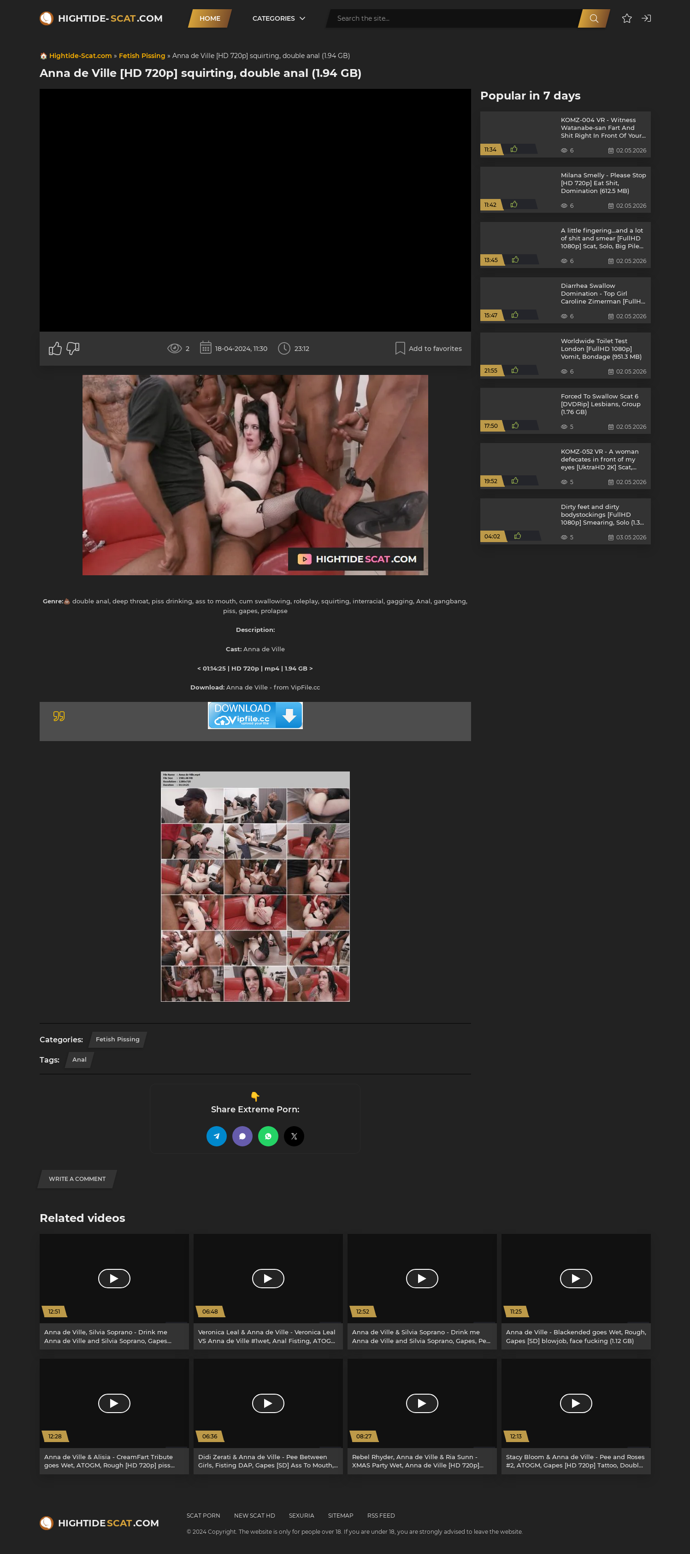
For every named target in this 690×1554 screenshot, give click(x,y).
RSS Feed (381, 1515)
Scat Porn (203, 1515)
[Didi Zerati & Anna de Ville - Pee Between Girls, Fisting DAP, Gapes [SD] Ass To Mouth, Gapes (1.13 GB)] (268, 1416)
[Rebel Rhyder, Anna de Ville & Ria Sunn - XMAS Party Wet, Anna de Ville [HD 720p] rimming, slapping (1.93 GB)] (422, 1416)
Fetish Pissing (142, 56)
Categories (274, 18)
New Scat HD (254, 1515)
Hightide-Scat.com (80, 56)
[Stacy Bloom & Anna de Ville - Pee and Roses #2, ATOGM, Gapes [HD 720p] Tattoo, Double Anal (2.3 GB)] (576, 1416)
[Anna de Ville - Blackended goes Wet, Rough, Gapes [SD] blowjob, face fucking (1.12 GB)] (576, 1292)
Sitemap (341, 1515)
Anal (79, 1059)
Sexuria (301, 1515)
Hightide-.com (110, 18)
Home (210, 18)
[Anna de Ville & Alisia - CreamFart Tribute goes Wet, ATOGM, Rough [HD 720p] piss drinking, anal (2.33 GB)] (114, 1416)
